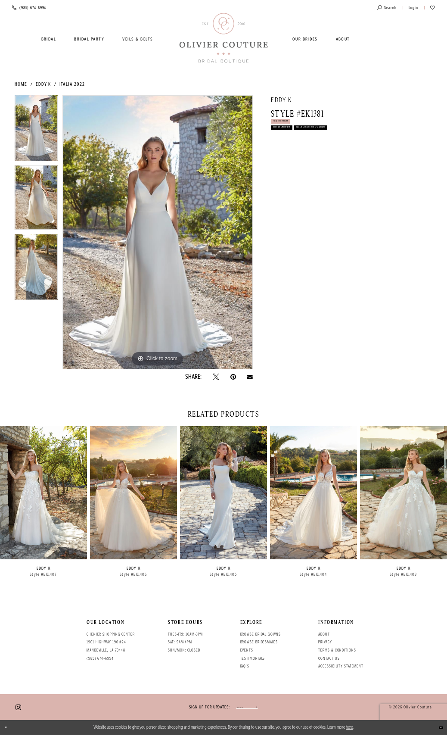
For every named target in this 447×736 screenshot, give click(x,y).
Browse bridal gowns (260, 634)
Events (246, 650)
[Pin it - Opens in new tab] (233, 376)
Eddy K (43, 84)
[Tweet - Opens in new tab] (216, 376)
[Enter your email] (246, 708)
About (323, 634)
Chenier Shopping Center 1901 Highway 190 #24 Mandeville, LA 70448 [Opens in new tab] (111, 642)
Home (21, 84)
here (349, 728)
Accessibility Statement (340, 666)
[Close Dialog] (10, 728)
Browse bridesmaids (259, 642)
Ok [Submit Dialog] (437, 728)
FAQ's (244, 666)
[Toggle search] (387, 8)
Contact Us (328, 658)
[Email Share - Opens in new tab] (250, 377)
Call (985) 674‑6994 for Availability (320, 162)
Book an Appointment (301, 145)
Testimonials (252, 658)
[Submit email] (277, 708)
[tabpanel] (36, 130)
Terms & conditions (337, 650)
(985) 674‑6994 (100, 658)
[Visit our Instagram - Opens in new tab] (18, 707)
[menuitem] (49, 39)
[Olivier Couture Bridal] (224, 38)
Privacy (325, 642)
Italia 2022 (72, 84)
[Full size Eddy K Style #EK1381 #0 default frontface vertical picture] (157, 232)
